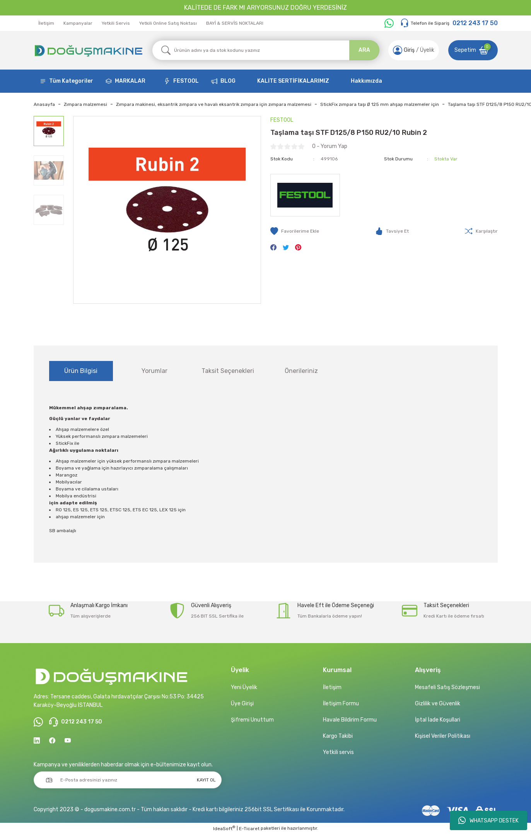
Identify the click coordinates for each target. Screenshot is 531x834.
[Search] (265, 50)
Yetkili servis (338, 752)
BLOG (228, 81)
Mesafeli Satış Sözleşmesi (447, 687)
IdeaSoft (224, 828)
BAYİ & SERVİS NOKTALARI (234, 23)
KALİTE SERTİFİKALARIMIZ (293, 81)
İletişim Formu (341, 703)
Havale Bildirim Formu (350, 720)
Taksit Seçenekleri (227, 370)
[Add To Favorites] (294, 231)
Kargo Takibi (338, 736)
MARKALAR (130, 81)
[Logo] (88, 50)
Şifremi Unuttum (252, 720)
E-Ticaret (249, 828)
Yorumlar (154, 370)
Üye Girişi (242, 703)
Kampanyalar (77, 23)
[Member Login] (397, 50)
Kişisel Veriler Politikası (442, 736)
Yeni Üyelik (244, 687)
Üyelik (427, 50)
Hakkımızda (366, 81)
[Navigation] (66, 81)
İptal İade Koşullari (437, 720)
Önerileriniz (301, 370)
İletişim (46, 23)
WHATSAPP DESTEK (488, 820)
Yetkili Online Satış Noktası (168, 23)
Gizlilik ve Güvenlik (437, 703)
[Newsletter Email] (128, 779)
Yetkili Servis (116, 23)
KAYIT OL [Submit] (206, 780)
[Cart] (473, 50)
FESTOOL (186, 81)
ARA (364, 50)
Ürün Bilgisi (80, 370)
